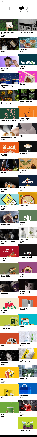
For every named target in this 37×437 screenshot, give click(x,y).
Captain (4, 414)
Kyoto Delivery (7, 86)
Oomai (22, 84)
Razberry (4, 190)
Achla (3, 259)
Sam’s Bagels (25, 119)
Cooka (22, 413)
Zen (2, 345)
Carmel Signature (27, 32)
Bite (2, 397)
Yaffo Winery (25, 292)
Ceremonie (5, 328)
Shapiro (23, 222)
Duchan (23, 171)
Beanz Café (5, 224)
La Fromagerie (25, 361)
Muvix (3, 380)
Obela (22, 274)
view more (3, 35)
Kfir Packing (6, 103)
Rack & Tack (25, 309)
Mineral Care (25, 344)
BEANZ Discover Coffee (7, 33)
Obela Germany (26, 205)
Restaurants (24, 17)
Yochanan (24, 396)
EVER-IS (4, 68)
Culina (3, 172)
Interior (32, 17)
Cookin (4, 207)
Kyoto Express (25, 378)
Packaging (28, 17)
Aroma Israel (25, 153)
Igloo (22, 326)
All (19, 17)
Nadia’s (23, 67)
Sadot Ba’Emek (26, 101)
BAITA (3, 51)
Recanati (4, 293)
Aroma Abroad (26, 257)
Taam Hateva (25, 430)
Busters (4, 311)
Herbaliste (24, 240)
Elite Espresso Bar (8, 138)
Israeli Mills (5, 276)
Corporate (35, 17)
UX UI (21, 17)
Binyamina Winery (8, 241)
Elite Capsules (25, 188)
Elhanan (4, 363)
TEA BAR (23, 49)
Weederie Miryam (8, 120)
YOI (21, 136)
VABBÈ (4, 155)
